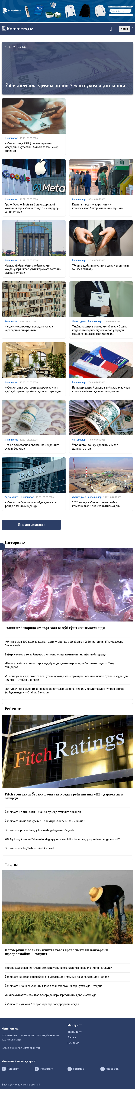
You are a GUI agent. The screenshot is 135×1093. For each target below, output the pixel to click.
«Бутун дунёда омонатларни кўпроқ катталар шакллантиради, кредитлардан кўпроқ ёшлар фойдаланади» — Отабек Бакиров (64, 690)
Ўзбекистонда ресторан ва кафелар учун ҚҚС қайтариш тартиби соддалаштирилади (33, 389)
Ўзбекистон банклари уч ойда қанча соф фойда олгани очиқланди (31, 504)
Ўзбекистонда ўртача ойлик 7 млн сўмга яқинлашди (65, 85)
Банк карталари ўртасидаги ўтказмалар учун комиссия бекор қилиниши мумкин (101, 389)
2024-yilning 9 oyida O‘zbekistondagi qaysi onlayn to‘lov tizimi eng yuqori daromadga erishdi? (62, 839)
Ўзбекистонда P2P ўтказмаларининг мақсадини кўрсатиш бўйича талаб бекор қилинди (32, 147)
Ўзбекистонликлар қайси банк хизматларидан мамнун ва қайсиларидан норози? (57, 977)
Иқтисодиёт (79, 321)
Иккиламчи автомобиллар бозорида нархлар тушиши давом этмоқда (50, 995)
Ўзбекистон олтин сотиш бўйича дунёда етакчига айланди (43, 812)
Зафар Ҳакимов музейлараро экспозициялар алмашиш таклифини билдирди (55, 654)
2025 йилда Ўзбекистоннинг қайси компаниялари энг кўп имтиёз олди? (96, 504)
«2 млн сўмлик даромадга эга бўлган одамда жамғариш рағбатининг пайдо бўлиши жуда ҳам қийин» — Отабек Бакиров (66, 678)
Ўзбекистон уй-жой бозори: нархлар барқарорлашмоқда (42, 1004)
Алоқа (72, 1037)
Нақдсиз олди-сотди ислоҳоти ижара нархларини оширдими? (29, 328)
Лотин (124, 28)
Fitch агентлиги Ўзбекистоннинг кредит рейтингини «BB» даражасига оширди (64, 796)
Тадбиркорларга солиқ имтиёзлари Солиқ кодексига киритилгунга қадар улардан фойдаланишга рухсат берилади (99, 330)
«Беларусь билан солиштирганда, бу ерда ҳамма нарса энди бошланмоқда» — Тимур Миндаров (60, 665)
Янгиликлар (11, 138)
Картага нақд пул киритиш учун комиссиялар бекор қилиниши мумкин (97, 206)
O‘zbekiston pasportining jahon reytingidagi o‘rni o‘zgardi (39, 830)
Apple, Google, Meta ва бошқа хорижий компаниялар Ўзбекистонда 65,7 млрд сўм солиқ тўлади (32, 208)
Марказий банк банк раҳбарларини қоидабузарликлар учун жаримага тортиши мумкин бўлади (33, 269)
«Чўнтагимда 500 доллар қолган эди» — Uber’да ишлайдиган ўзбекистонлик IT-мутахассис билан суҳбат (64, 643)
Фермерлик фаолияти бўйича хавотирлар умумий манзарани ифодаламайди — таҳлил (56, 952)
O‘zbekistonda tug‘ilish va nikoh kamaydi (29, 848)
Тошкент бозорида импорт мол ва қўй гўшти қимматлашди (55, 628)
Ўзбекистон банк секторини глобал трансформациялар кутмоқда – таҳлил (53, 986)
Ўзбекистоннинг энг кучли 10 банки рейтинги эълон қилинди (45, 821)
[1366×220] (67, 20)
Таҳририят (75, 1031)
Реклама (73, 1043)
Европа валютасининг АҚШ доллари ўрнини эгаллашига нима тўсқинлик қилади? (58, 967)
